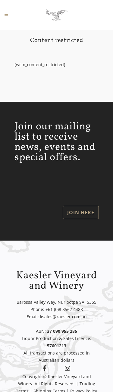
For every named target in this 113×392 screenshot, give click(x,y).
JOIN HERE (80, 212)
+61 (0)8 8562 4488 (64, 309)
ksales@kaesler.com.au (63, 316)
